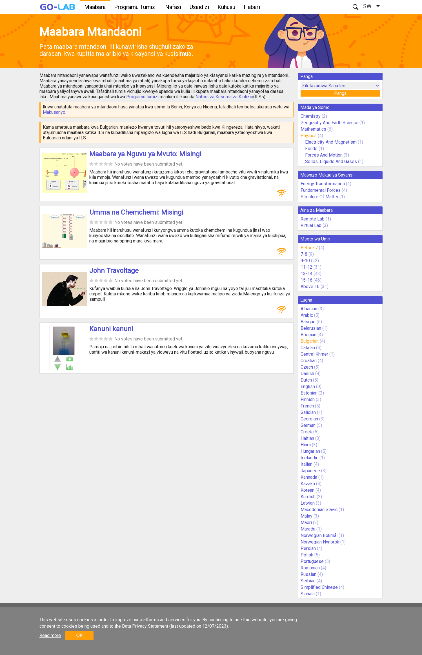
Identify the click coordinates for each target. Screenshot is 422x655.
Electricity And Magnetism (331, 142)
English (308, 386)
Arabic (307, 315)
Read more (50, 635)
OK (79, 635)
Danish (307, 373)
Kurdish (308, 496)
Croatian (309, 360)
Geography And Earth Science (329, 122)
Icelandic (309, 457)
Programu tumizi (142, 96)
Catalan (308, 347)
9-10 (305, 260)
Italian (306, 464)
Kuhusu (226, 7)
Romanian (310, 568)
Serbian (308, 580)
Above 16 (310, 286)
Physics (309, 135)
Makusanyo (54, 112)
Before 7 (309, 247)
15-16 (306, 280)
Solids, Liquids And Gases (331, 161)
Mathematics (313, 129)
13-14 (306, 273)
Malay (306, 516)
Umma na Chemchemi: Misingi (136, 212)
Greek (306, 432)
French (307, 406)
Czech (307, 367)
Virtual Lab (311, 225)
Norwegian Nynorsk (320, 542)
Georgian (309, 419)
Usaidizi (199, 7)
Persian (308, 548)
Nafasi (173, 7)
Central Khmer (314, 354)
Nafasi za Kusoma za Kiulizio (224, 96)
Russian (308, 574)
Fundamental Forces (321, 190)
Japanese (310, 470)
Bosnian (308, 334)
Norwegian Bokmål (319, 535)
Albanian (309, 308)
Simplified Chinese (319, 587)
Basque (308, 321)
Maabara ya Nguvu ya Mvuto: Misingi (145, 154)
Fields (311, 148)
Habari (252, 7)
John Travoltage (114, 271)
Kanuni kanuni (111, 329)
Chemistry (311, 116)
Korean (307, 490)
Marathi (308, 529)
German (308, 425)
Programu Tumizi (135, 7)
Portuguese (312, 561)
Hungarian (310, 451)
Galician (308, 412)
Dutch (306, 380)
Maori (306, 522)
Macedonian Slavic (319, 509)
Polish (307, 555)
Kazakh (308, 483)
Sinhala (308, 593)
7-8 (304, 254)
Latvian (308, 503)
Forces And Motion (324, 155)
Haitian (307, 438)
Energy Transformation (323, 183)
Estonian (309, 393)
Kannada (309, 477)
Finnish (308, 399)
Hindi (306, 444)
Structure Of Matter (319, 196)
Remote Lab (313, 219)
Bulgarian (310, 341)
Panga (340, 93)
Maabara (95, 7)
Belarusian (311, 328)
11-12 (306, 267)
